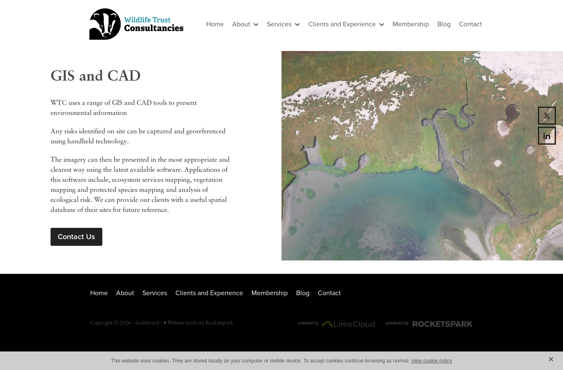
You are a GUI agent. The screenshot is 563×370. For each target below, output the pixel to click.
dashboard (147, 322)
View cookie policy (431, 361)
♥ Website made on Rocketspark (198, 322)
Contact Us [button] (76, 236)
